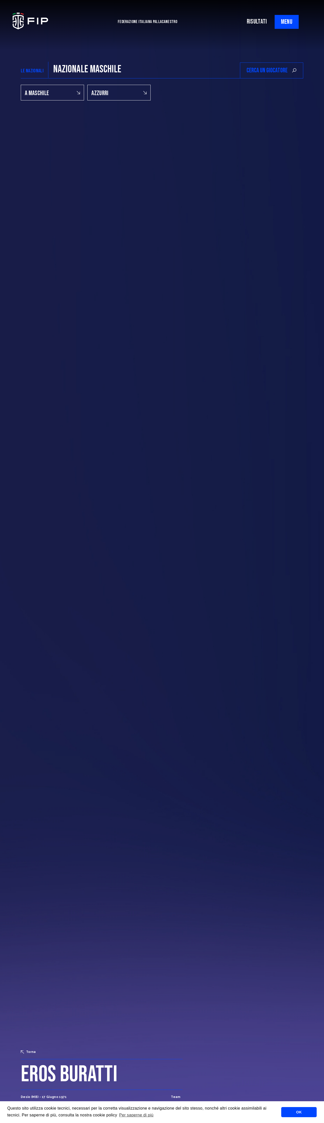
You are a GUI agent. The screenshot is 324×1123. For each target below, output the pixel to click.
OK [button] (299, 1112)
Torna (28, 1052)
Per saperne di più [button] (136, 1115)
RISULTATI (257, 22)
